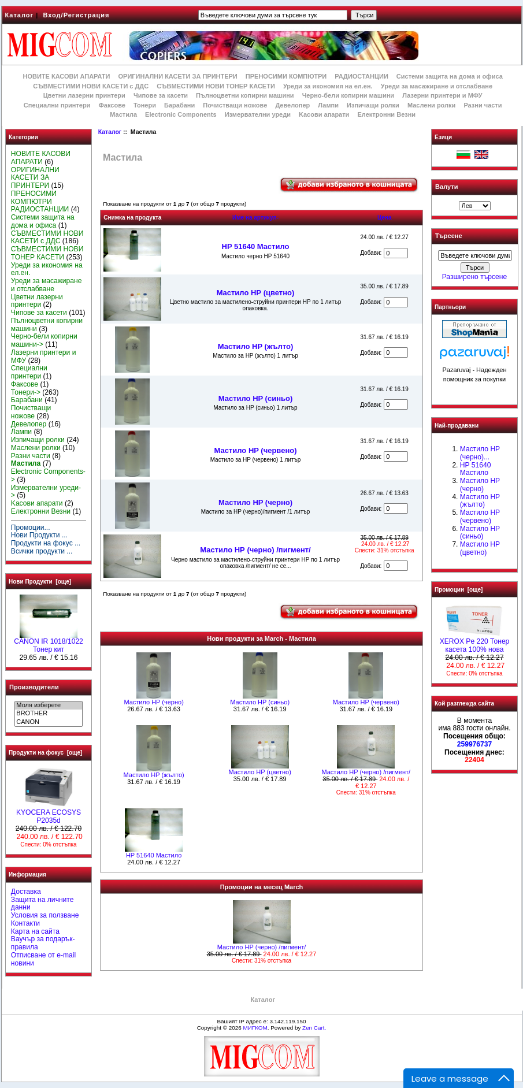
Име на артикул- (255, 217)
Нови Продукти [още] (40, 581)
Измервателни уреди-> (46, 492)
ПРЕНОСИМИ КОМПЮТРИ (286, 76)
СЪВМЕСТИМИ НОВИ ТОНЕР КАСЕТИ (216, 86)
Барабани (179, 105)
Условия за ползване (45, 915)
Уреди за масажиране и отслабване (436, 86)
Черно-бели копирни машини (348, 95)
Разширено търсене (474, 277)
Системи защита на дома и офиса (449, 76)
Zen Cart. (314, 1027)
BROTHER (48, 714)
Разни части (482, 105)
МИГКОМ (255, 1027)
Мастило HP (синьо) (255, 398)
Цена (384, 217)
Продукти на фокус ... (45, 543)
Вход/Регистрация (76, 15)
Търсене (448, 236)
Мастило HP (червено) (255, 450)
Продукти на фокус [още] (45, 752)
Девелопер (292, 105)
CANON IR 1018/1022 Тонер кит (48, 642)
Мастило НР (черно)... (480, 453)
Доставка (26, 892)
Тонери (144, 105)
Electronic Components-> (48, 475)
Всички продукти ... (42, 551)
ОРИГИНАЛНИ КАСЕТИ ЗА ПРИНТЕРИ (178, 76)
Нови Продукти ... (39, 535)
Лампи (328, 105)
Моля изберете (48, 705)
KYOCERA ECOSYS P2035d (48, 814)
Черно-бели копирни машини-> (44, 340)
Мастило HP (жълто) (256, 346)
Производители (34, 687)
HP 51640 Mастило (256, 246)
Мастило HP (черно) (255, 502)
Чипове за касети (160, 95)
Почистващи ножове (235, 105)
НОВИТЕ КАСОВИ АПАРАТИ (66, 76)
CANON (48, 722)
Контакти (25, 923)
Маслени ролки (431, 105)
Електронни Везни (386, 114)
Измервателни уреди (258, 114)
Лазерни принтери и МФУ (442, 95)
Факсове (111, 105)
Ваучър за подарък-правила (43, 943)
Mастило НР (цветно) (256, 292)
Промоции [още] (459, 589)
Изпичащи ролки (373, 105)
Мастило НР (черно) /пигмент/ (255, 549)
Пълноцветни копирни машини (245, 95)
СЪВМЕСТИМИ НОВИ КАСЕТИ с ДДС (91, 86)
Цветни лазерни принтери (84, 95)
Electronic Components (180, 114)
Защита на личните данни (42, 904)
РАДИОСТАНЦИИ (361, 76)
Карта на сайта (35, 931)
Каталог (19, 15)
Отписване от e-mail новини (43, 959)
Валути (446, 186)
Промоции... (30, 527)
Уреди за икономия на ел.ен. (328, 86)
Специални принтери (57, 105)
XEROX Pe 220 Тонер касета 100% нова (475, 642)
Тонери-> (25, 392)
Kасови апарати (324, 114)
